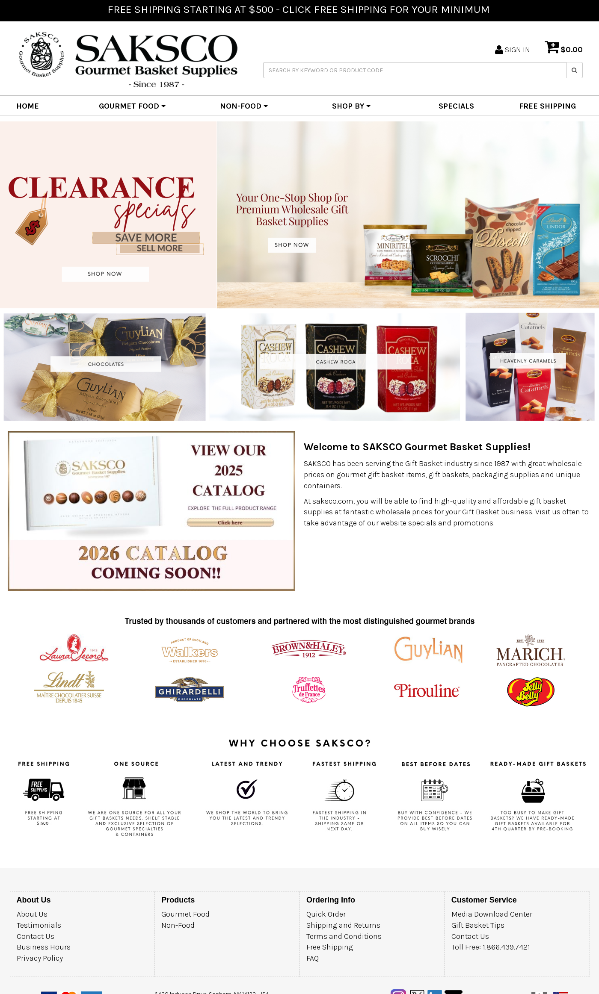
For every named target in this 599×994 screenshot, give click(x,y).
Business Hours (44, 947)
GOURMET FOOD (132, 106)
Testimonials (39, 925)
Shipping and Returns (343, 925)
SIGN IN (512, 49)
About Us (32, 914)
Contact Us (35, 936)
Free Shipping (329, 947)
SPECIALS (456, 106)
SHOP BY (351, 106)
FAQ (312, 958)
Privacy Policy (40, 958)
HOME (27, 106)
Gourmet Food (185, 914)
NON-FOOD (244, 106)
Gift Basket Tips (477, 925)
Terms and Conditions (344, 936)
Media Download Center (491, 914)
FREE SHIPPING (547, 106)
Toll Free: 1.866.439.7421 (490, 947)
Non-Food (178, 925)
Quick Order (326, 914)
